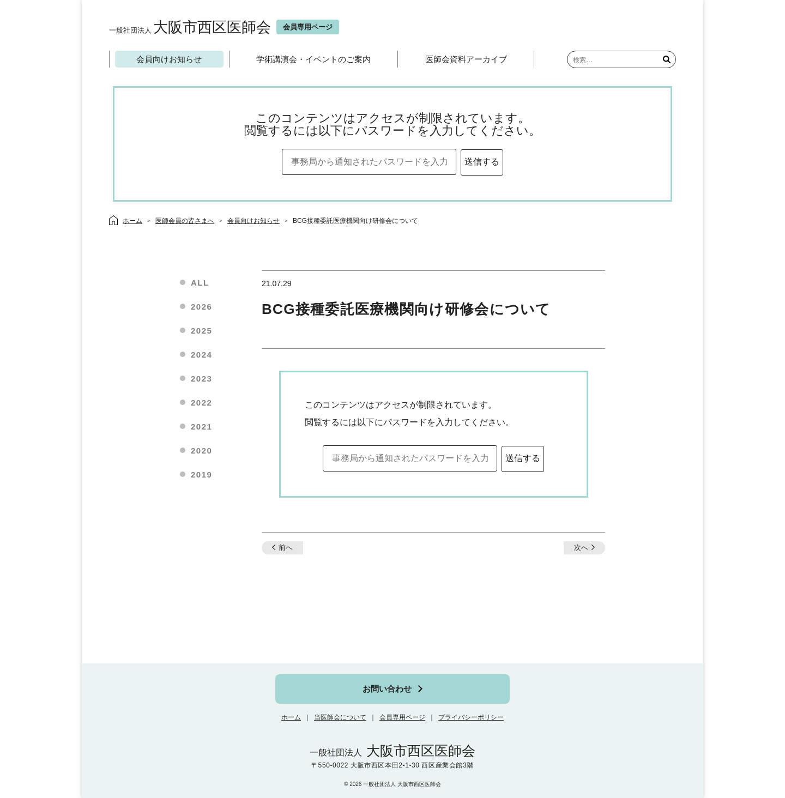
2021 (201, 426)
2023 (201, 378)
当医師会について (340, 717)
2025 (201, 330)
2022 (201, 402)
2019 (201, 474)
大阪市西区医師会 (190, 27)
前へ (286, 547)
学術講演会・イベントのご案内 (313, 59)
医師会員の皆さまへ (184, 221)
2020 (201, 450)
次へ (581, 547)
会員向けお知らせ (169, 59)
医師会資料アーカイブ (466, 59)
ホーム (291, 717)
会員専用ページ (402, 717)
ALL (200, 282)
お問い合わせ (387, 688)
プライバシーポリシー (471, 717)
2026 (201, 306)
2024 (201, 354)
